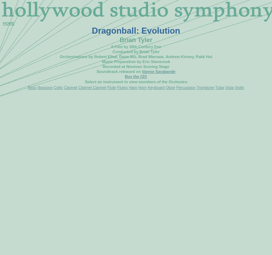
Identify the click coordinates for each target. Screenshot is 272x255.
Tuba (219, 87)
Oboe (170, 87)
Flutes (122, 87)
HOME (9, 23)
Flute (111, 87)
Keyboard (156, 87)
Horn (142, 87)
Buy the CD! (136, 76)
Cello (58, 87)
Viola (229, 87)
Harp (133, 87)
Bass (32, 87)
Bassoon (45, 87)
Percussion (186, 87)
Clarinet (70, 87)
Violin (239, 87)
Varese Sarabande (158, 71)
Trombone (205, 87)
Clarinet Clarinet (92, 87)
